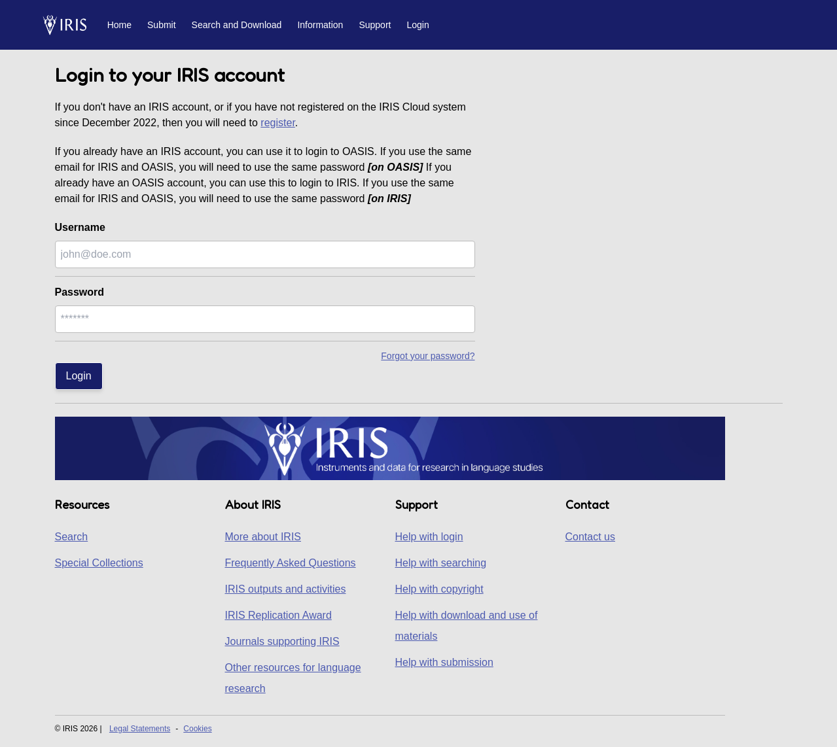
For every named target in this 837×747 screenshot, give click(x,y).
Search (71, 536)
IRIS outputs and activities (285, 589)
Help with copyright (439, 589)
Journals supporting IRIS (282, 641)
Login (417, 25)
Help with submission (444, 662)
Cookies (197, 728)
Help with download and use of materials (466, 626)
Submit (161, 25)
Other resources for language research (293, 678)
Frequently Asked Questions (290, 562)
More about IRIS (263, 536)
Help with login (429, 536)
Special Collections (99, 562)
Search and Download (237, 25)
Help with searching (441, 562)
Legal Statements (139, 728)
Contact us (590, 536)
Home (119, 25)
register (277, 122)
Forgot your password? (427, 356)
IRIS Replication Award (278, 615)
